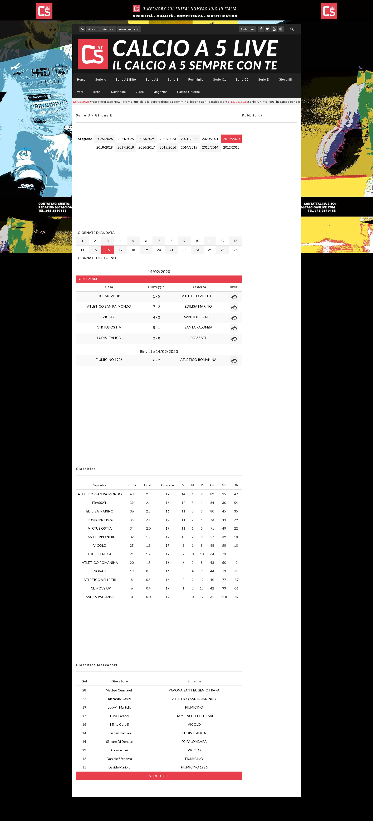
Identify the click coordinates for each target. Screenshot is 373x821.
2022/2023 (168, 139)
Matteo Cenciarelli (119, 690)
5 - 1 (156, 327)
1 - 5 (156, 296)
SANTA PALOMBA (198, 327)
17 (121, 250)
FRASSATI (198, 338)
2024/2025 (126, 139)
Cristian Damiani (120, 733)
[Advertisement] (159, 190)
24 (210, 250)
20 (159, 250)
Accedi (93, 29)
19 (146, 250)
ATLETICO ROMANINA (198, 359)
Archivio (108, 29)
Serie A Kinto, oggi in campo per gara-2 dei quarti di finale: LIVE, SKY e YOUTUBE (299, 101)
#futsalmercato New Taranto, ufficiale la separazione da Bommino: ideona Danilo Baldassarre (150, 101)
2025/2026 (104, 139)
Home (81, 79)
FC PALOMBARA (194, 741)
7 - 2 (156, 306)
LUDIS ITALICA (109, 338)
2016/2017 (146, 147)
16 (108, 250)
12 (223, 241)
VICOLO (109, 317)
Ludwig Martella (119, 707)
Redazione (248, 29)
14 (82, 250)
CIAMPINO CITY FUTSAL (194, 716)
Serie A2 (152, 79)
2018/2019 (104, 147)
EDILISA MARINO (198, 306)
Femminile (196, 79)
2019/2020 (231, 139)
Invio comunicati (128, 29)
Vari (80, 92)
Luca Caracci (119, 716)
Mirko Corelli (119, 724)
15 (95, 250)
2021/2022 (189, 139)
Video (140, 92)
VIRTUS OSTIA (109, 327)
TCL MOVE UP (109, 296)
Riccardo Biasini (119, 699)
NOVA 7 (100, 571)
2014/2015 (189, 147)
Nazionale (118, 92)
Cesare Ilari (119, 750)
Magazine (160, 92)
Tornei (97, 92)
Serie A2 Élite (126, 79)
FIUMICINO (194, 707)
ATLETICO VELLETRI (198, 296)
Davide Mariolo (119, 767)
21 (171, 250)
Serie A (100, 79)
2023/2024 (146, 139)
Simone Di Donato (119, 741)
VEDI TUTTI (158, 776)
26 (235, 250)
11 (210, 241)
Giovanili (285, 79)
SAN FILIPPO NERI (198, 317)
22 (184, 250)
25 (223, 250)
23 (197, 250)
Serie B (173, 79)
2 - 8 (156, 338)
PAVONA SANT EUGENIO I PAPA (194, 690)
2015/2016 (168, 147)
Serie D (263, 79)
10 (197, 241)
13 (235, 241)
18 (133, 250)
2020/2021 (210, 139)
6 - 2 (156, 360)
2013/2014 (210, 147)
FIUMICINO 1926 (109, 359)
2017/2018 (126, 147)
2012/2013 (231, 147)
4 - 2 (156, 317)
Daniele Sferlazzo (119, 759)
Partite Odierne (188, 92)
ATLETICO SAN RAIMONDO (109, 306)
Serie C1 (219, 79)
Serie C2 (242, 79)
